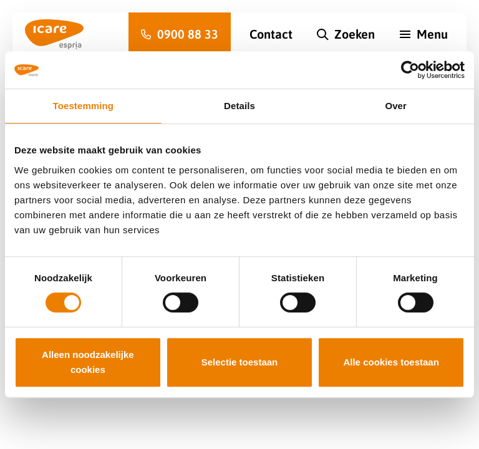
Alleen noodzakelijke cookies (88, 362)
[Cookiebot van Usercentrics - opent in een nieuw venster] (410, 69)
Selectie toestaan (239, 362)
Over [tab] (396, 105)
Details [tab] (239, 105)
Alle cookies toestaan (390, 362)
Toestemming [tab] (83, 105)
